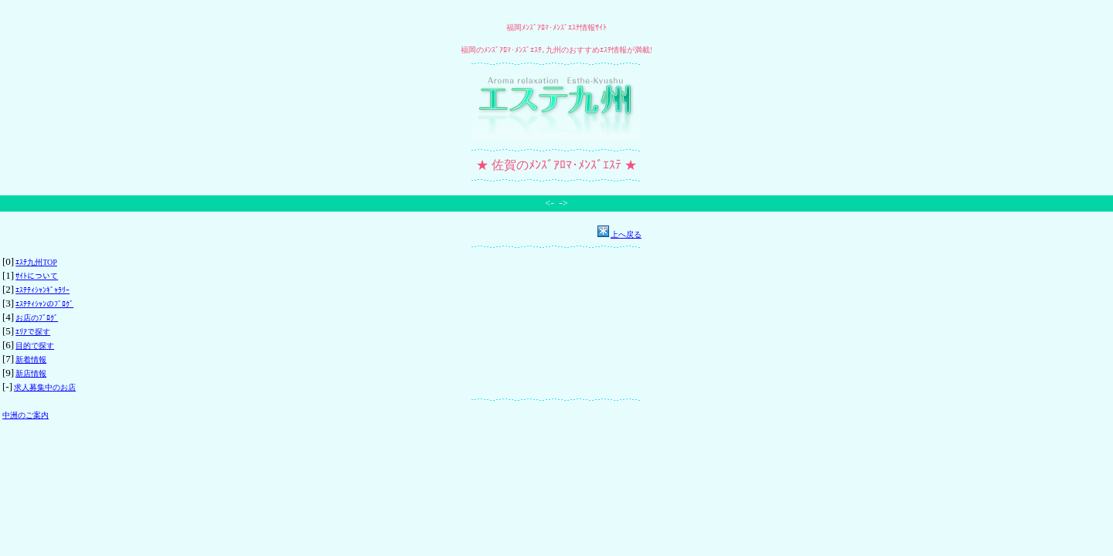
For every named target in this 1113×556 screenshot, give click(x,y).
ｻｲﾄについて (36, 276)
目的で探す (34, 345)
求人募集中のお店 (45, 387)
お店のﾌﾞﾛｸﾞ (36, 318)
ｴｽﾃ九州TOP (36, 262)
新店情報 (30, 373)
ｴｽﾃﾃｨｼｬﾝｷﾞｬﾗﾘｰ (42, 290)
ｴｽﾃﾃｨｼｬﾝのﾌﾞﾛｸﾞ (44, 304)
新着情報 (30, 359)
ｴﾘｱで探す (32, 331)
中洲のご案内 (25, 415)
